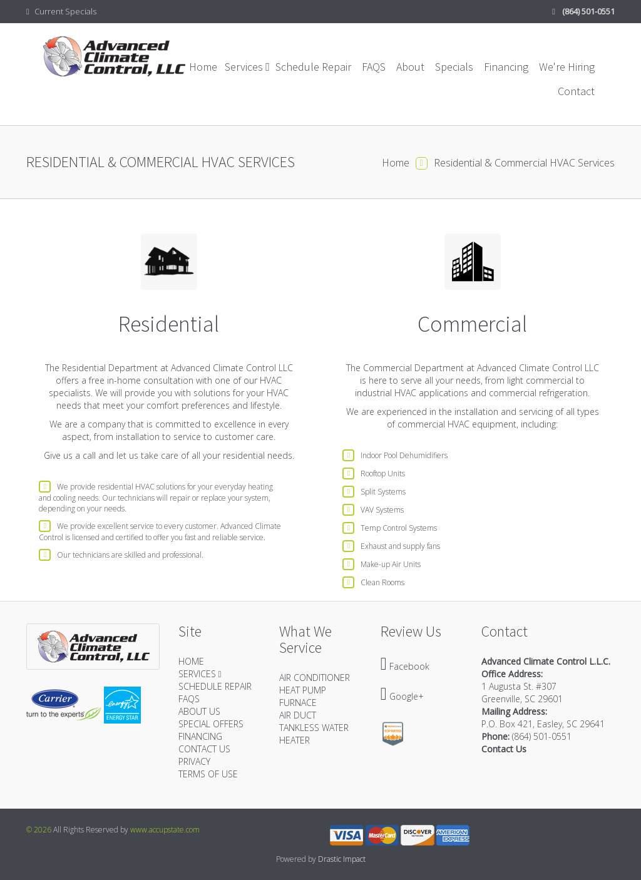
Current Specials (61, 11)
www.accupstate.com (165, 829)
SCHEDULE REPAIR (215, 686)
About (410, 66)
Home (203, 66)
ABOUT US (199, 711)
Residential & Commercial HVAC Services (524, 163)
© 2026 (38, 829)
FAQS (374, 66)
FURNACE (298, 703)
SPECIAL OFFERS (211, 724)
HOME (191, 661)
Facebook (405, 666)
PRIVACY (194, 761)
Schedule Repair (313, 66)
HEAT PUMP (302, 690)
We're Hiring (567, 66)
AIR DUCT (297, 715)
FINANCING (200, 736)
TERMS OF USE (208, 774)
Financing (506, 66)
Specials (454, 66)
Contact (576, 91)
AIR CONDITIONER (314, 677)
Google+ (402, 696)
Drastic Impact (342, 859)
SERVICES (200, 674)
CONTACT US (204, 749)
